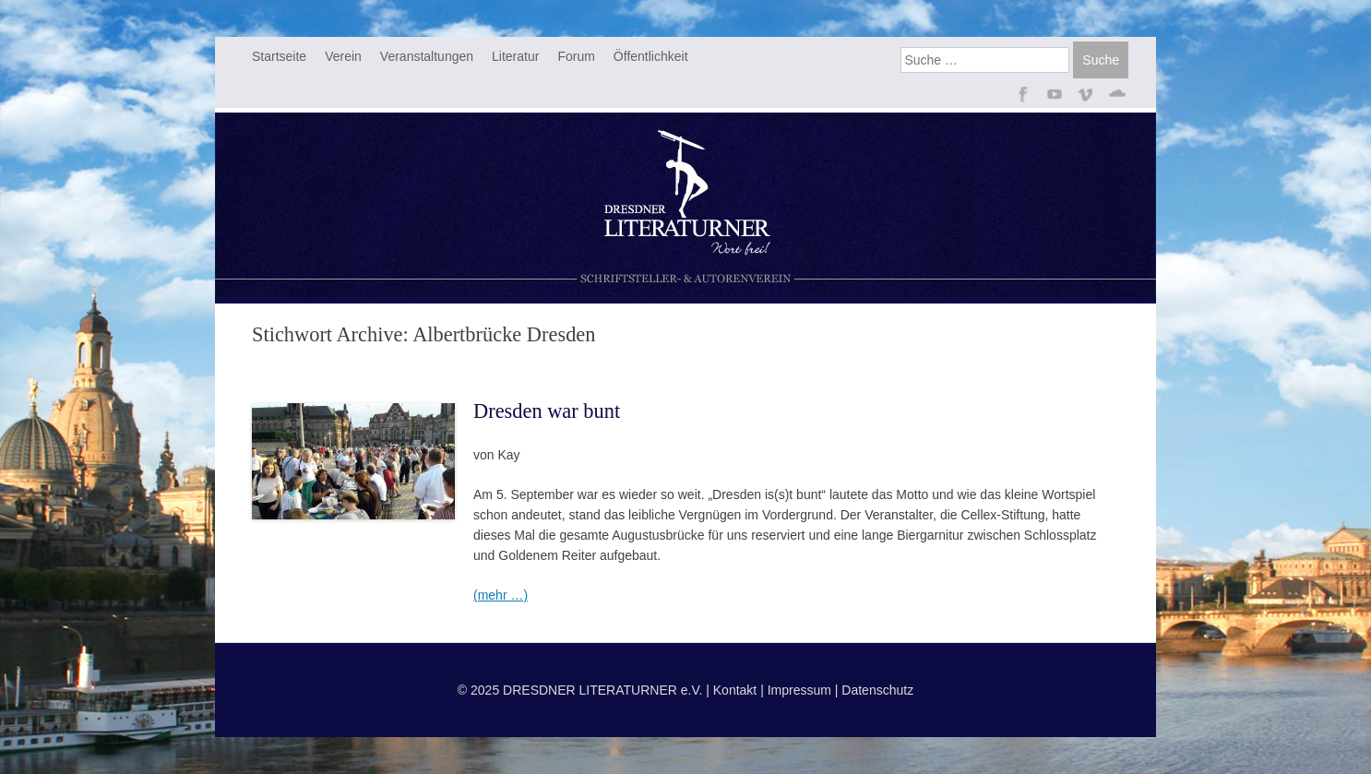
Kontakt (735, 690)
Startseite (279, 56)
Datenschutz (877, 690)
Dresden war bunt (546, 411)
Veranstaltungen (426, 56)
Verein (343, 56)
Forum (575, 56)
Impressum (799, 690)
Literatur (515, 56)
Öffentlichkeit (651, 56)
